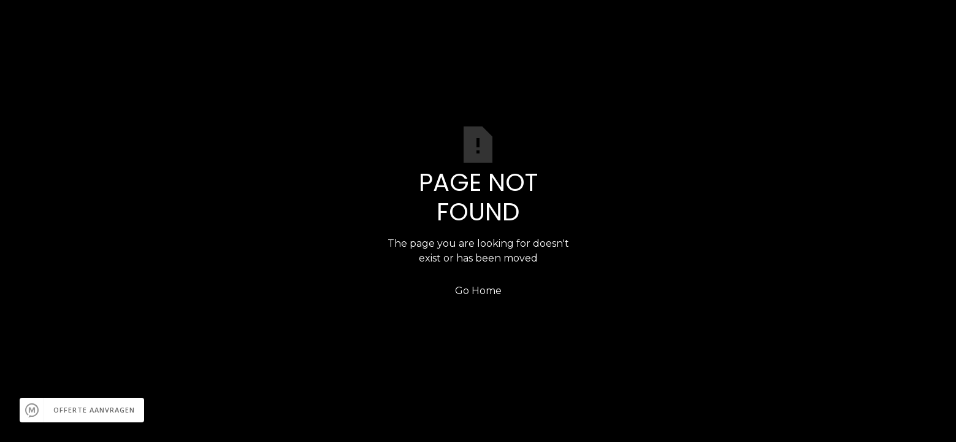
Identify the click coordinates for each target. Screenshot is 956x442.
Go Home (478, 291)
